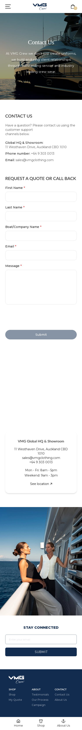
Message (13, 266)
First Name (15, 188)
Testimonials (40, 694)
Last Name (14, 207)
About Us (61, 699)
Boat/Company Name (23, 227)
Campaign (38, 705)
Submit (41, 652)
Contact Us (62, 694)
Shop (12, 694)
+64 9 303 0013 (42, 153)
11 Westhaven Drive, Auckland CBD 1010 (36, 147)
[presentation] (38, 317)
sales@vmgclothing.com (35, 160)
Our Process (40, 699)
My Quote (15, 699)
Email (10, 246)
